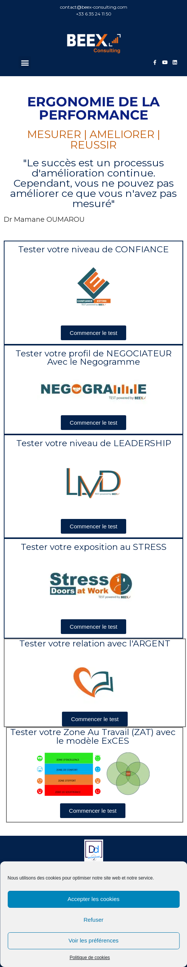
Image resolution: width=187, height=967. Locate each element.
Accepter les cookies (94, 899)
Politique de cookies (90, 957)
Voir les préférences (93, 940)
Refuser (93, 919)
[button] (25, 62)
